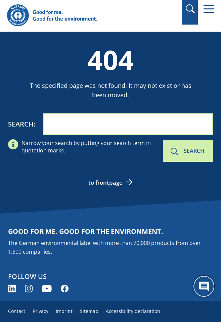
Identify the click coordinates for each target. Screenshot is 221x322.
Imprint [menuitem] (64, 311)
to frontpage (105, 182)
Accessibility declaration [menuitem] (133, 311)
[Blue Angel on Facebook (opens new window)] (65, 288)
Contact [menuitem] (16, 311)
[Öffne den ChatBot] (203, 286)
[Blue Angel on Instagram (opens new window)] (29, 288)
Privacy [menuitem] (40, 311)
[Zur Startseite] (79, 15)
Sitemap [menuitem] (89, 311)
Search (21, 124)
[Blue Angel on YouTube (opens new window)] (47, 288)
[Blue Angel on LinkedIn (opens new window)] (12, 288)
